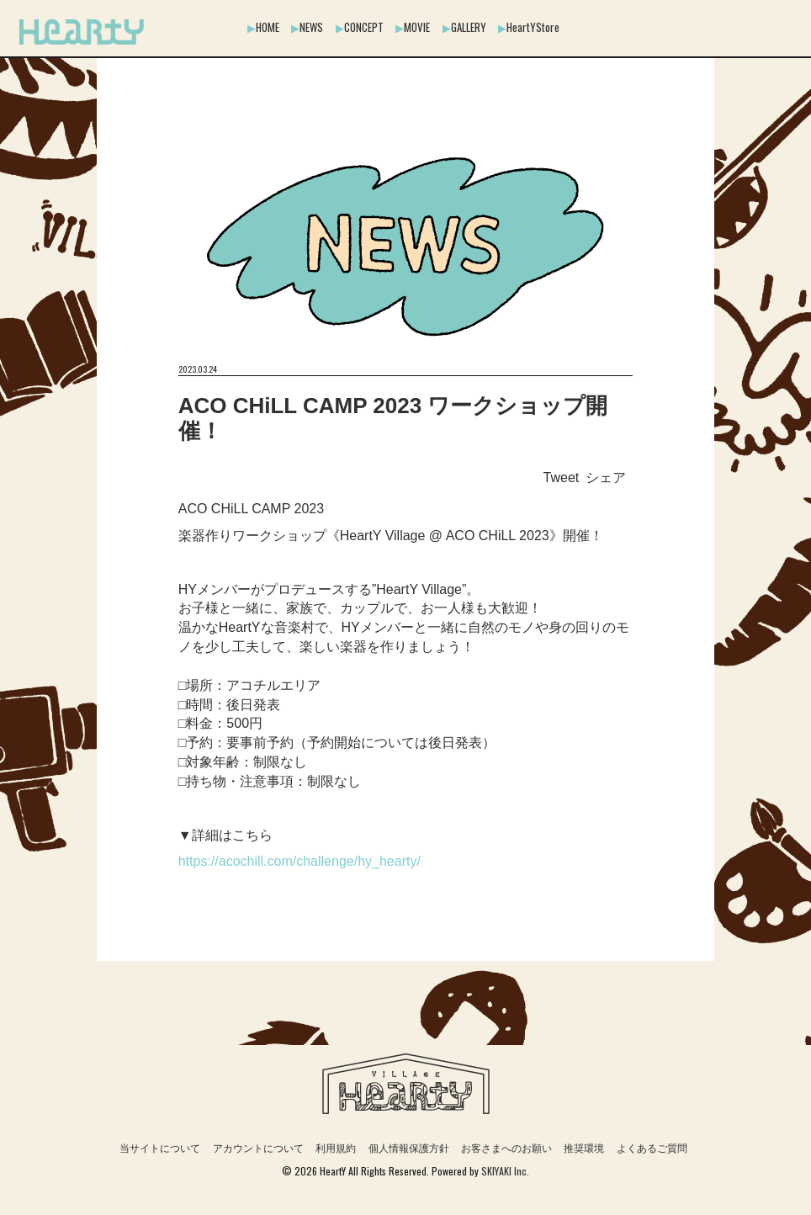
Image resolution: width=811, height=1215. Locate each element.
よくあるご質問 (652, 1148)
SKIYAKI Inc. (505, 1171)
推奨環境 (584, 1148)
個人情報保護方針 (408, 1148)
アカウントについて (258, 1148)
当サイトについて (159, 1148)
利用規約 (335, 1148)
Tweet (561, 477)
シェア (606, 477)
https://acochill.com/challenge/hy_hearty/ (299, 861)
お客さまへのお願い (506, 1148)
